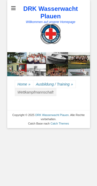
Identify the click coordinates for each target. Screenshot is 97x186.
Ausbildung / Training (54, 84)
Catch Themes (59, 123)
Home (24, 84)
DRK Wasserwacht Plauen (50, 12)
